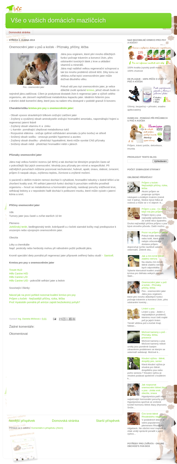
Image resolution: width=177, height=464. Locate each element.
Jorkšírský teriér (18, 226)
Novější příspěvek (22, 420)
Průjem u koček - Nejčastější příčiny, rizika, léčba (37, 298)
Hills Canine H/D (18, 273)
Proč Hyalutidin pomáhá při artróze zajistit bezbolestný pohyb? (44, 302)
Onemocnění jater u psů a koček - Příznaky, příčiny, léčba (154, 285)
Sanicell (108, 255)
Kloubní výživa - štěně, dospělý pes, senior (153, 359)
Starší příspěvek (108, 420)
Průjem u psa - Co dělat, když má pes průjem (154, 210)
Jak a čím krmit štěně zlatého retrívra (153, 257)
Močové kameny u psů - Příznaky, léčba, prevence (154, 335)
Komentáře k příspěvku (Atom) (47, 428)
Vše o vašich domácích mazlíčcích (58, 20)
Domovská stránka (19, 32)
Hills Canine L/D (18, 277)
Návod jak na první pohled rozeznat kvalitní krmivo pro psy (42, 295)
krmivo (90, 90)
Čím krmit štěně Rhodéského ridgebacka (154, 415)
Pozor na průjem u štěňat (155, 232)
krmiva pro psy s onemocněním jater (50, 108)
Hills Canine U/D (18, 280)
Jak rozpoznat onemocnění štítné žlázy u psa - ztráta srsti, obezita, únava (154, 388)
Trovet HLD (15, 270)
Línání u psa (148, 308)
